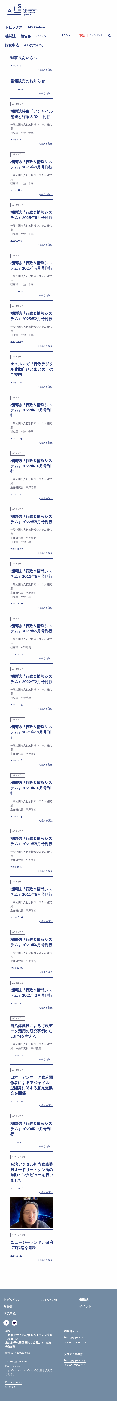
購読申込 (12, 45)
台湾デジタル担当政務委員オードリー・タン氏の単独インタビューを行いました (31, 1172)
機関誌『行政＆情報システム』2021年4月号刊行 (31, 942)
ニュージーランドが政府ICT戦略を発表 (31, 1245)
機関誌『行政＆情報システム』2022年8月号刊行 (31, 519)
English (96, 35)
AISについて (34, 45)
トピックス (13, 27)
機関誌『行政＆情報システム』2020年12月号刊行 (31, 1129)
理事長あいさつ (24, 57)
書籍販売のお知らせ (27, 81)
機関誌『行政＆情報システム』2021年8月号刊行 (31, 841)
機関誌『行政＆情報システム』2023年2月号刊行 (31, 316)
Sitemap (10, 1386)
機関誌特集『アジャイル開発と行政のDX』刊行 (31, 114)
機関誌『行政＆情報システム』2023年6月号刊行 (31, 215)
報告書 (26, 36)
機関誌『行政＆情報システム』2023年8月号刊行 (31, 165)
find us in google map (17, 1352)
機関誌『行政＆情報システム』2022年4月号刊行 (31, 629)
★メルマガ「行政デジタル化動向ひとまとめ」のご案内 (31, 369)
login (66, 35)
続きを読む (46, 69)
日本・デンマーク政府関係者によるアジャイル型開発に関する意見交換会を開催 (31, 1085)
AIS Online (36, 27)
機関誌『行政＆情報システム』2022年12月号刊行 (31, 410)
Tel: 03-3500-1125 (75, 1360)
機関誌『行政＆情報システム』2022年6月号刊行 (31, 574)
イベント (43, 36)
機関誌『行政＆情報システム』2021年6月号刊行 (31, 892)
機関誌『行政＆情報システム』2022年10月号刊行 (31, 466)
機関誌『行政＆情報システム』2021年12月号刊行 (31, 732)
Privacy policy (13, 1382)
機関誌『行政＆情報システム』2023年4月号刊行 (31, 266)
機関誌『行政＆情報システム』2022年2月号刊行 (31, 679)
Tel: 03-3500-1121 (16, 1361)
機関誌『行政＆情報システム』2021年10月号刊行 (31, 788)
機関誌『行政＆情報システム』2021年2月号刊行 (31, 993)
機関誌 (10, 36)
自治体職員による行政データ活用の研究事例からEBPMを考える (31, 1031)
